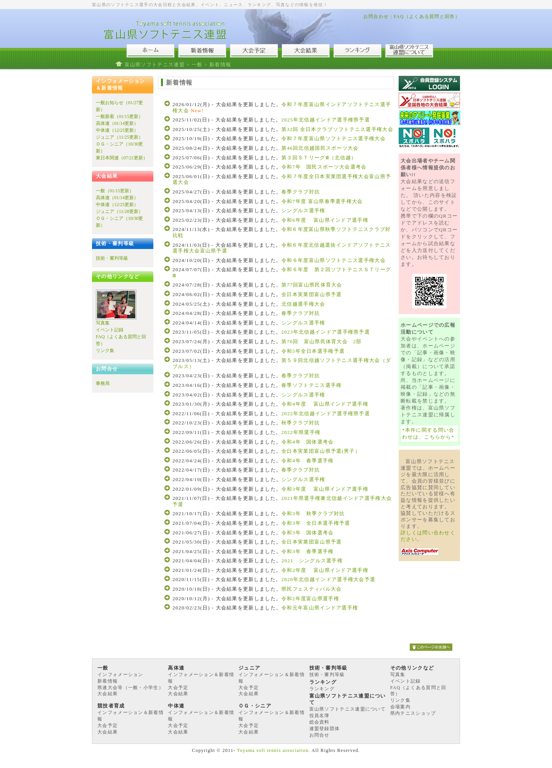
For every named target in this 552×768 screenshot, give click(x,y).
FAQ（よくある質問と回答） (427, 16)
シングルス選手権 (303, 210)
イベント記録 (109, 329)
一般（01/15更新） (115, 190)
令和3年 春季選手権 (307, 551)
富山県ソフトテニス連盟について (347, 709)
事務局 (103, 383)
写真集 (103, 323)
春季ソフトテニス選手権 (311, 385)
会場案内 (400, 706)
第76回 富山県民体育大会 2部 (321, 341)
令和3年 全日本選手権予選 (315, 523)
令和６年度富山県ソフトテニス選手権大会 (333, 260)
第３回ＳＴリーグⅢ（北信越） (318, 157)
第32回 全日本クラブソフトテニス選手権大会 (337, 129)
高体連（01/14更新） (117, 123)
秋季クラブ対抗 (300, 423)
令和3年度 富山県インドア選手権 (324, 489)
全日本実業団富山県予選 (311, 294)
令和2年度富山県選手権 (310, 598)
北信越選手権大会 (303, 304)
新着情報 (107, 681)
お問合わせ (376, 16)
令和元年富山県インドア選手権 (319, 608)
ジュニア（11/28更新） (119, 211)
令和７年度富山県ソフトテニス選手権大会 (333, 138)
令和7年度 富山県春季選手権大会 (322, 201)
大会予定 (178, 687)
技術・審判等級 (112, 258)
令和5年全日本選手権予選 (313, 351)
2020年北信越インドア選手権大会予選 (331, 579)
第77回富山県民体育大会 (311, 285)
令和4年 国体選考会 (307, 442)
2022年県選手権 (301, 432)
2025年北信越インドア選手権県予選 (325, 120)
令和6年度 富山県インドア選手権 (324, 220)
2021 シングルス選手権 (312, 560)
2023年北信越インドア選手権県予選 (325, 332)
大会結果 (107, 693)
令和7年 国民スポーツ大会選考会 (323, 167)
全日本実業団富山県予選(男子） (320, 451)
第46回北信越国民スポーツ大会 (320, 148)
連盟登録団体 (324, 728)
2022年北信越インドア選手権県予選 (325, 413)
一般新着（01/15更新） (119, 116)
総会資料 (319, 722)
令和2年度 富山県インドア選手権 (327, 570)
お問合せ (319, 735)
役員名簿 (319, 715)
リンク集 (105, 350)
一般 (197, 64)
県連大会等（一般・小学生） (130, 687)
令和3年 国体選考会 (307, 532)
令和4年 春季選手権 (307, 460)
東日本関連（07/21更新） (122, 157)
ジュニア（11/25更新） (119, 137)
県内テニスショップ (413, 713)
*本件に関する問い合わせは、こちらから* (428, 433)
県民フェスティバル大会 (314, 589)
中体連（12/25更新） (117, 130)
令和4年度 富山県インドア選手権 (324, 404)
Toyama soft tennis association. (273, 750)
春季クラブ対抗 (300, 192)
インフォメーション (120, 674)
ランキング (322, 688)
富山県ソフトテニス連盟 (155, 64)
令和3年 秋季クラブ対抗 (313, 513)
